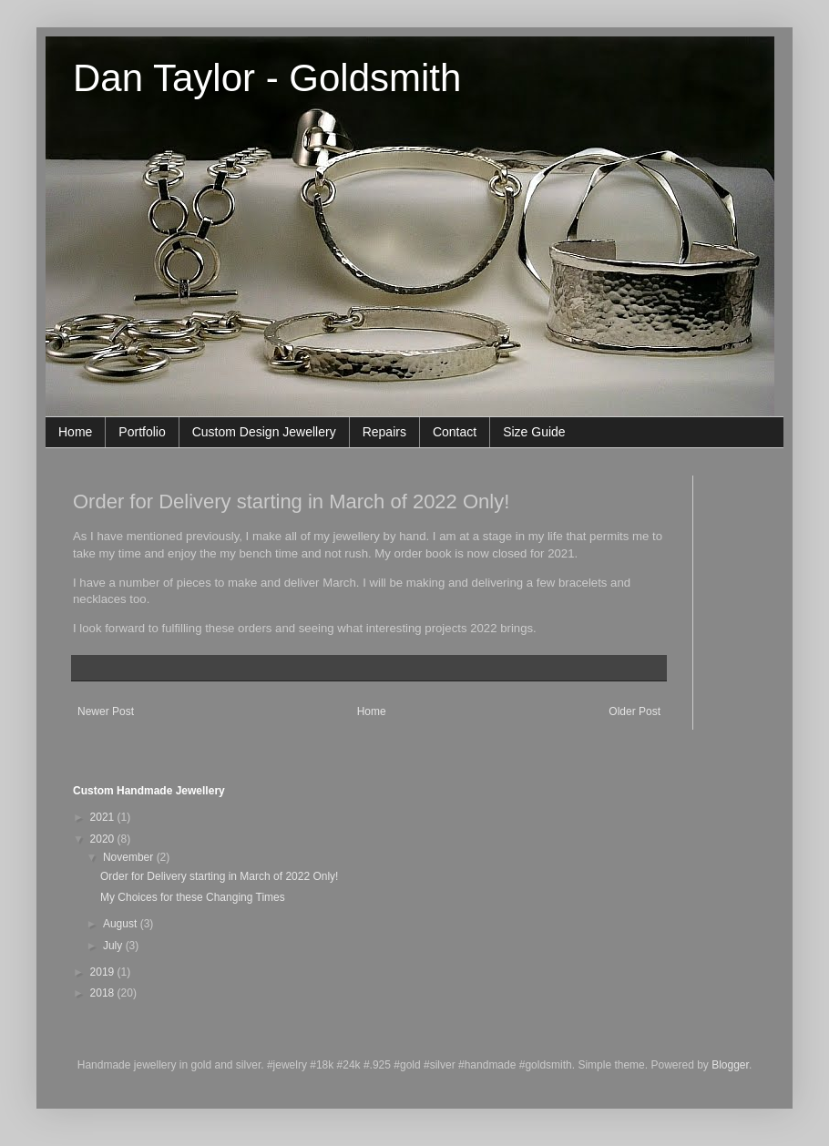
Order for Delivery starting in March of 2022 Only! (219, 876)
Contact (454, 432)
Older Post (634, 711)
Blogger (730, 1065)
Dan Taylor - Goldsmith (267, 77)
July (114, 945)
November (130, 857)
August (121, 923)
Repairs (384, 432)
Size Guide (534, 432)
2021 (104, 817)
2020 (104, 839)
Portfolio (141, 432)
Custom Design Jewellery (264, 432)
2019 (104, 972)
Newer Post (105, 711)
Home (75, 432)
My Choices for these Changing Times (192, 897)
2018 (104, 993)
